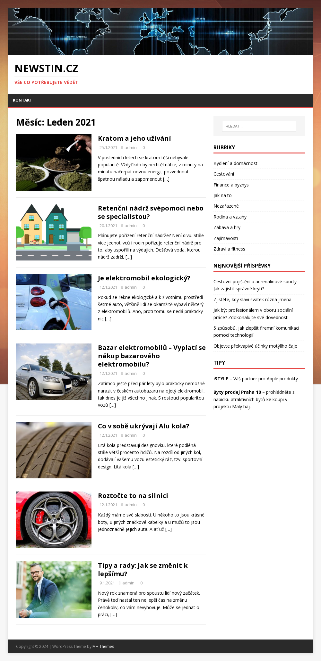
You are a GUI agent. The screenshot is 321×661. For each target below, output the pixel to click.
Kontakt (22, 100)
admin (131, 147)
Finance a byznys (231, 185)
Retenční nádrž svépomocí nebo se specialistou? (151, 212)
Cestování (223, 174)
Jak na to (222, 195)
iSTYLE (220, 379)
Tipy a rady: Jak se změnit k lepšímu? (143, 569)
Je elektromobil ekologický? (144, 278)
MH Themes (103, 646)
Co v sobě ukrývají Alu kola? (143, 426)
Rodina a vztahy (230, 217)
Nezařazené (226, 206)
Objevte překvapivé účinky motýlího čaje (255, 346)
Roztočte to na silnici (133, 495)
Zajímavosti (225, 238)
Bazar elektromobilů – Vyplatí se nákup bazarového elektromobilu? (152, 355)
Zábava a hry (226, 227)
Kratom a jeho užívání (134, 138)
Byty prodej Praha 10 (237, 392)
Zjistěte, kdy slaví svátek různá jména (252, 299)
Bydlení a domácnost (235, 163)
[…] (166, 179)
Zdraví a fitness (229, 249)
